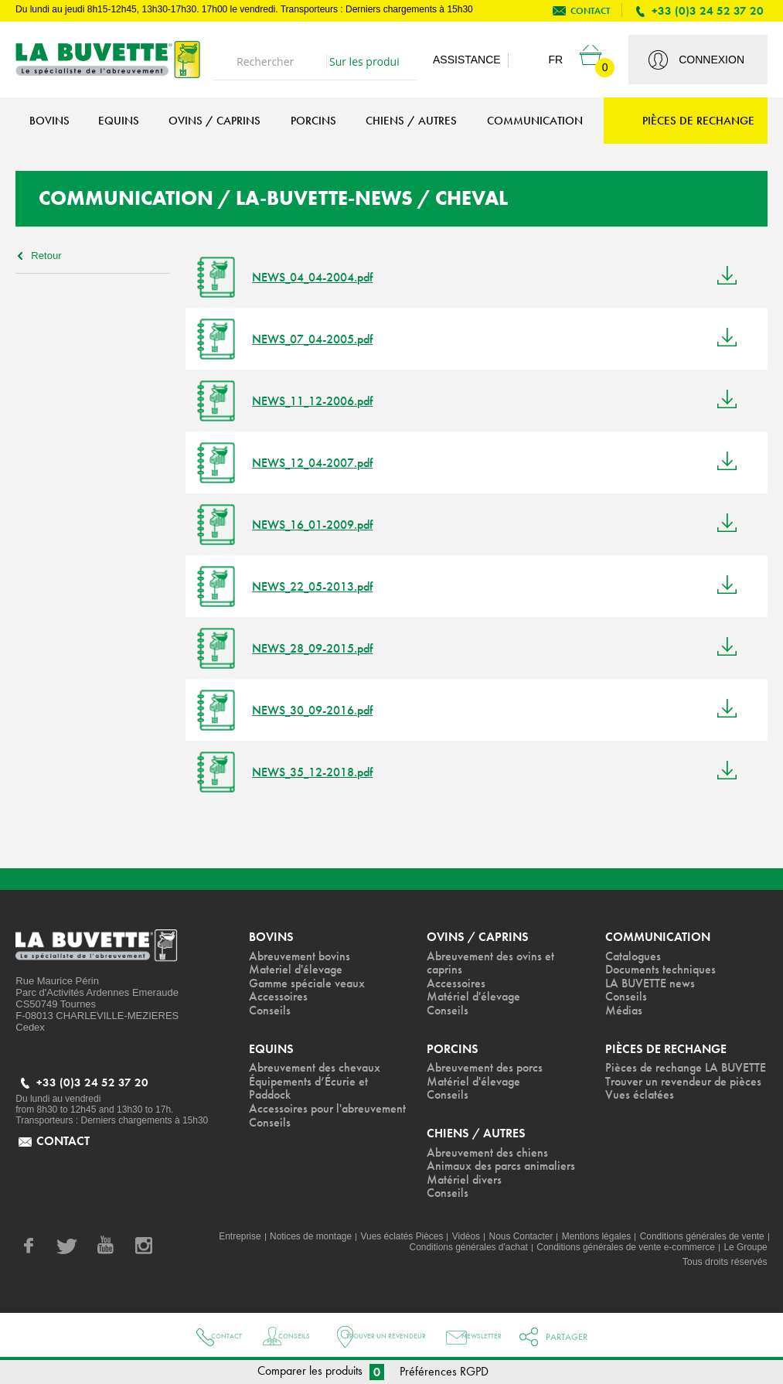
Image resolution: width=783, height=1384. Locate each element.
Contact (194, 1337)
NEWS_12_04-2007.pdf (319, 463)
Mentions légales (591, 1241)
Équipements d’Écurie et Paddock (311, 1091)
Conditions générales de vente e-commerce (621, 1251)
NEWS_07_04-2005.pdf (319, 339)
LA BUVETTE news (652, 984)
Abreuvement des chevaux (317, 1070)
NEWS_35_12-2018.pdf (319, 772)
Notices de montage (298, 1241)
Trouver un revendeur (397, 1337)
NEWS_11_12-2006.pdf (319, 401)
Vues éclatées (640, 1126)
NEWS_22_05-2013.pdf (319, 586)
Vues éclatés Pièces (391, 1241)
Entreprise (225, 1241)
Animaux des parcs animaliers (505, 1170)
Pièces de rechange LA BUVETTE (655, 1077)
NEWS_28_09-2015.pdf (319, 648)
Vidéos (457, 1241)
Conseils (279, 1337)
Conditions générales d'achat (460, 1251)
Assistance (467, 59)
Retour (47, 255)
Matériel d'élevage (476, 998)
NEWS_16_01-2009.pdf (319, 524)
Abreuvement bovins (302, 956)
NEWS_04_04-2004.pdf (319, 277)
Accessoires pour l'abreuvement (293, 1119)
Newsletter (519, 1337)
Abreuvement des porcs (488, 1070)
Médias (624, 1012)
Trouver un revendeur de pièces (669, 1105)
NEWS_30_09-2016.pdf (319, 710)
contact (590, 11)
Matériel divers (466, 1184)
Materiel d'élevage (298, 970)
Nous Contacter (513, 1241)
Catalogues (635, 956)
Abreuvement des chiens (489, 1156)
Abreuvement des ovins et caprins (493, 963)
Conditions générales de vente (700, 1241)
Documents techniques (662, 970)
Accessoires (279, 998)
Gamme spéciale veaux (310, 984)
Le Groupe (745, 1251)
